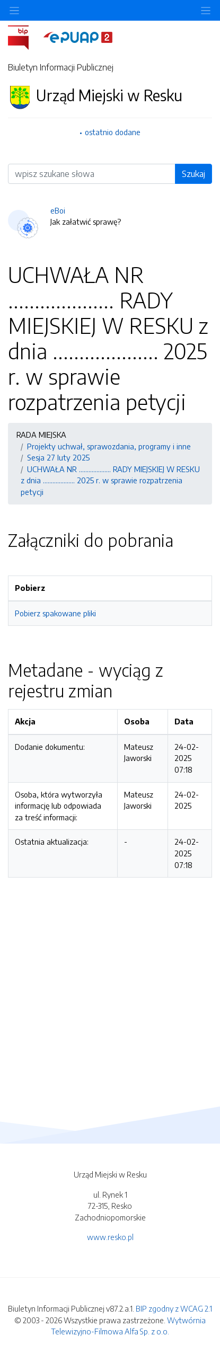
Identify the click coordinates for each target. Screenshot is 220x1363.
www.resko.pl (110, 1237)
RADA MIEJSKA (41, 434)
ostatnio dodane (112, 132)
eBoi (57, 210)
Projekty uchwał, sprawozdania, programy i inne (109, 446)
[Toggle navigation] (206, 10)
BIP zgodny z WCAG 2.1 (174, 1308)
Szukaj (193, 174)
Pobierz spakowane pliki (55, 613)
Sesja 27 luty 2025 (58, 457)
